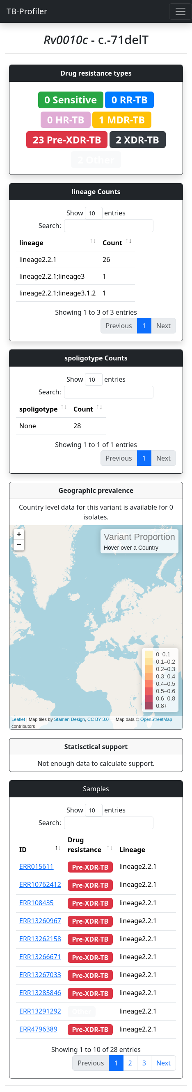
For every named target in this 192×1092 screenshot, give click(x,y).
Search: (96, 225)
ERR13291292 (40, 1011)
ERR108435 (36, 902)
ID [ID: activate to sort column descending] (23, 849)
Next (163, 1062)
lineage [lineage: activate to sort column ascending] (31, 242)
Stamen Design (69, 719)
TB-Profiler (27, 11)
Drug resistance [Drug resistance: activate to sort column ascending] (84, 844)
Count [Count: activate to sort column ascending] (112, 242)
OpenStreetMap (156, 719)
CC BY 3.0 (98, 719)
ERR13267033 (40, 974)
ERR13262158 (40, 938)
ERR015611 (36, 866)
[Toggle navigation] (180, 11)
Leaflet (18, 719)
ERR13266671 (40, 956)
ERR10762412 (40, 884)
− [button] (19, 545)
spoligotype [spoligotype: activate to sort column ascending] (38, 409)
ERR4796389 (38, 1029)
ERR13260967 (40, 920)
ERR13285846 (40, 992)
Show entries (96, 213)
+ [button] (19, 534)
